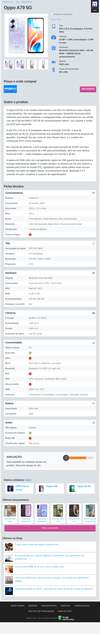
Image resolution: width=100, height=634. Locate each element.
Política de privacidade (41, 611)
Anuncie (32, 606)
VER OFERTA (88, 89)
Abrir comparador (50, 528)
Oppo (28, 479)
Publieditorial (49, 606)
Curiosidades (81, 606)
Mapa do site (65, 611)
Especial (65, 606)
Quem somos (17, 606)
